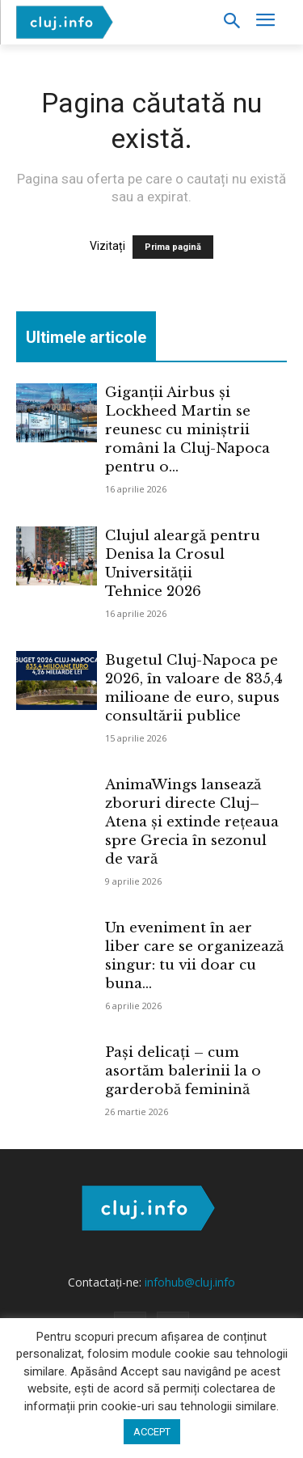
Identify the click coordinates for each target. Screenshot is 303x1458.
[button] (231, 22)
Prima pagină (173, 247)
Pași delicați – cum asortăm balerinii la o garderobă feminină (183, 1071)
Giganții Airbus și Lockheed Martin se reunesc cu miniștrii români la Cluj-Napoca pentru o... (187, 429)
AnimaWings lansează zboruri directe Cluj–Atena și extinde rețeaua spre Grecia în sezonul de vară (192, 822)
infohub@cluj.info (190, 1282)
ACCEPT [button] (151, 1432)
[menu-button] (265, 22)
